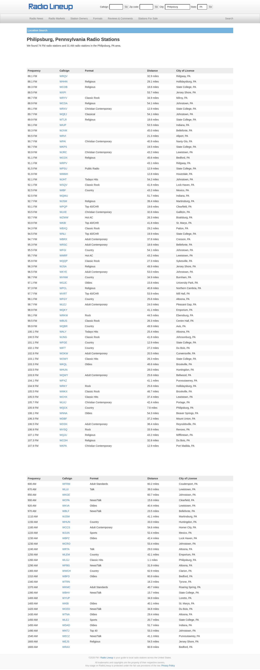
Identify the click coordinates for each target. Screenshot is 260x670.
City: (162, 7)
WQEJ (63, 114)
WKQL (63, 364)
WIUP (63, 125)
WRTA (66, 549)
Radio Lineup (106, 657)
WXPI (63, 92)
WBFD (66, 576)
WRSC (63, 244)
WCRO (66, 543)
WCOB (64, 87)
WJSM (63, 201)
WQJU (63, 434)
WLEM (66, 554)
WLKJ (63, 402)
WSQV (63, 184)
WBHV (66, 592)
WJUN (66, 532)
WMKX (64, 391)
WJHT (63, 179)
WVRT (63, 293)
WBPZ (66, 538)
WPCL (63, 288)
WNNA (63, 413)
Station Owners (79, 18)
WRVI (63, 135)
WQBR (64, 326)
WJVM (63, 130)
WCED (66, 608)
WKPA (63, 445)
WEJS (65, 641)
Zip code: (134, 7)
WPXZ (63, 380)
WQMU (64, 195)
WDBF (63, 418)
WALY (63, 331)
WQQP (64, 261)
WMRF (64, 255)
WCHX (63, 396)
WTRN (66, 581)
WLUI (65, 489)
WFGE (63, 342)
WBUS (63, 320)
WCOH (64, 440)
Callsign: (104, 7)
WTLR (63, 119)
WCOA (64, 103)
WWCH (66, 570)
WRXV (63, 108)
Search (229, 18)
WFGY (63, 299)
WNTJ (65, 630)
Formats (97, 18)
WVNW (64, 277)
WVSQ (63, 429)
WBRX (63, 239)
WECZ (66, 636)
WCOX (64, 157)
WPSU (63, 168)
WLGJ (65, 560)
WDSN (63, 424)
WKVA (66, 505)
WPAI (63, 141)
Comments (120, 18)
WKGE (66, 494)
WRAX (66, 647)
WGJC (63, 282)
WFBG (66, 565)
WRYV (63, 97)
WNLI (63, 233)
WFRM (66, 483)
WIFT (63, 348)
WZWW (64, 217)
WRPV (63, 163)
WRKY (63, 386)
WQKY (63, 309)
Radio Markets (57, 18)
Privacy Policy (168, 665)
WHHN (64, 81)
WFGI (63, 250)
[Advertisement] (130, 58)
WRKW (64, 315)
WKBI (63, 222)
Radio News (36, 18)
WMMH (64, 174)
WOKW (64, 353)
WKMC (66, 587)
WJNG (63, 337)
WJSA (63, 266)
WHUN (64, 369)
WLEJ (63, 304)
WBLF (65, 511)
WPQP (63, 206)
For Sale (148, 18)
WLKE (63, 212)
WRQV (64, 76)
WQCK (64, 407)
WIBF (63, 190)
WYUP (66, 598)
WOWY (64, 358)
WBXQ (63, 228)
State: (194, 7)
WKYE (63, 271)
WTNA (66, 614)
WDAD (66, 625)
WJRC (63, 152)
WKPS (63, 146)
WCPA (66, 500)
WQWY (64, 375)
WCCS (66, 527)
